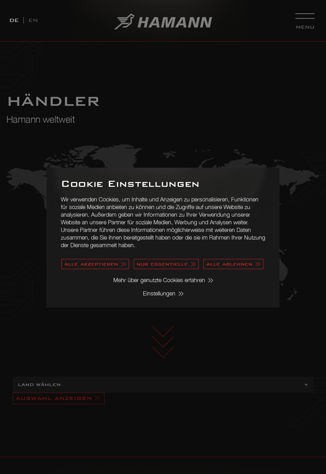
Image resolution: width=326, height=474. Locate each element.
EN (33, 20)
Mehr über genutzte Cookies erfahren (159, 280)
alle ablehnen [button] (229, 264)
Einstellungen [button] (159, 293)
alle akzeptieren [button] (91, 264)
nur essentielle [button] (162, 264)
